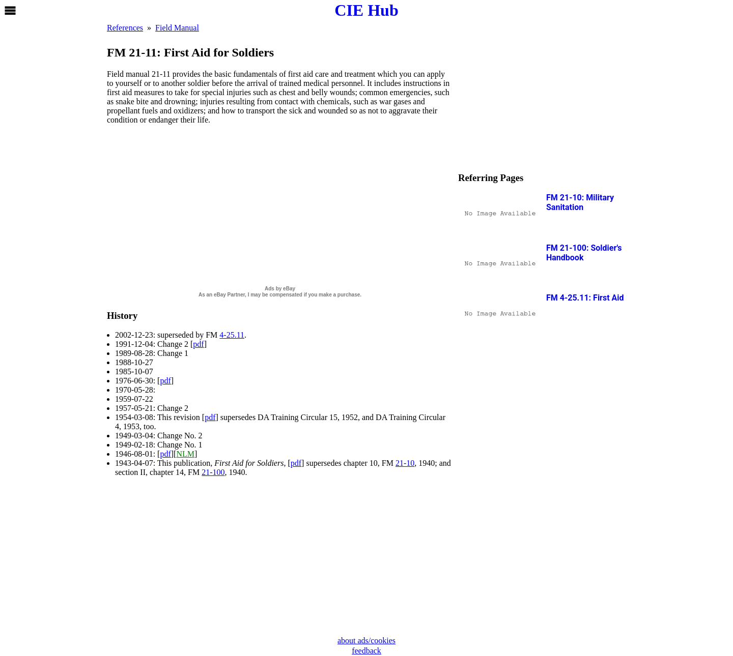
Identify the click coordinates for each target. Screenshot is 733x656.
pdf (198, 344)
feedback (366, 650)
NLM (185, 454)
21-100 (213, 472)
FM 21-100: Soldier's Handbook (584, 252)
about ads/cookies (366, 640)
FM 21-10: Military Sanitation (580, 202)
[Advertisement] (280, 204)
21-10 (405, 463)
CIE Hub (366, 10)
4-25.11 (231, 335)
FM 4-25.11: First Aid (585, 298)
